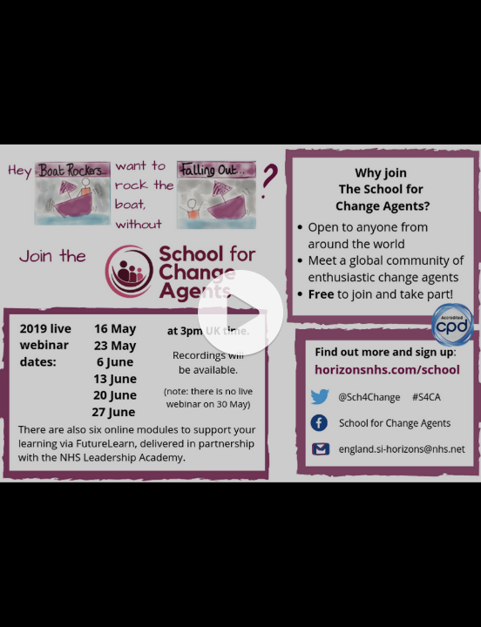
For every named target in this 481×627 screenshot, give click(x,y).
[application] (240, 313)
